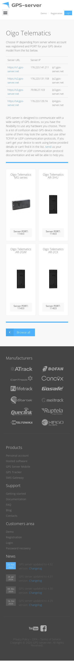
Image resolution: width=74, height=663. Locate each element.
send (48, 147)
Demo (44, 13)
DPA (34, 639)
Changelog (35, 568)
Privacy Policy (21, 639)
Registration (56, 13)
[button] (5, 12)
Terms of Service (50, 639)
